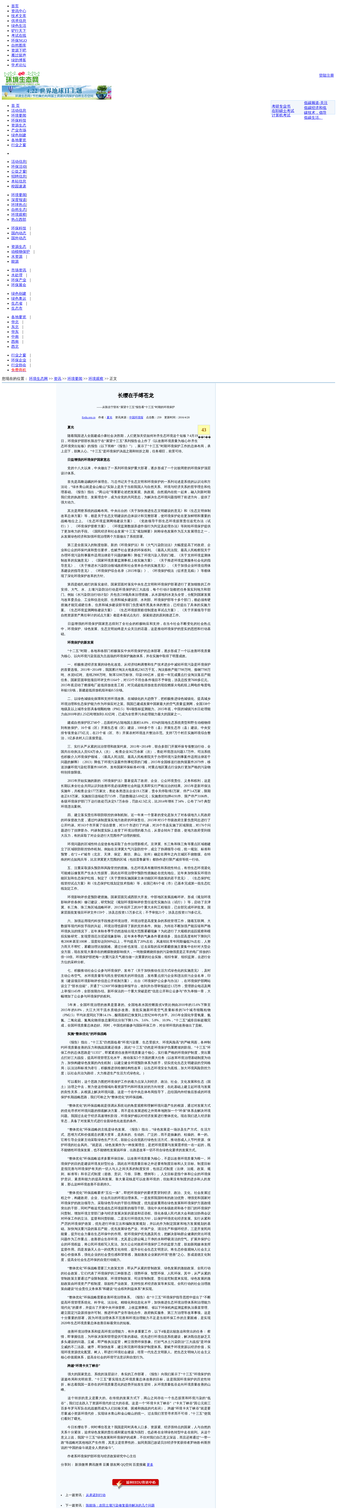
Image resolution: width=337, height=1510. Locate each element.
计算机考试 (281, 115)
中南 (15, 337)
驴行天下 (18, 31)
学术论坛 (18, 65)
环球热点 (18, 205)
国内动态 (18, 233)
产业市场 (18, 130)
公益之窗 (18, 171)
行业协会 (18, 365)
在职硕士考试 (283, 111)
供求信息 (18, 21)
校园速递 (18, 186)
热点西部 (18, 219)
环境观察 (18, 215)
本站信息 (18, 181)
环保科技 (18, 120)
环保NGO (19, 40)
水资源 (16, 257)
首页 (15, 6)
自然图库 (18, 45)
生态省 (16, 303)
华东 (15, 332)
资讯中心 (18, 11)
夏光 (109, 417)
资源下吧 (18, 50)
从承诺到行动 (96, 1495)
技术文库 (18, 16)
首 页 (15, 106)
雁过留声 (18, 55)
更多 (150, 1464)
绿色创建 (18, 135)
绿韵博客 (18, 60)
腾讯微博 (95, 1464)
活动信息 (18, 110)
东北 (15, 327)
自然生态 (18, 210)
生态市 (16, 308)
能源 (15, 261)
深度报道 (18, 200)
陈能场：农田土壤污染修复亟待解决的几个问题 (120, 1505)
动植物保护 (20, 252)
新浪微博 (81, 1464)
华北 (15, 322)
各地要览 (18, 140)
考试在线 (18, 35)
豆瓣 (106, 1464)
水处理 (16, 275)
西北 (15, 346)
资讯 (57, 379)
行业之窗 (18, 145)
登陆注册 (326, 75)
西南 (15, 342)
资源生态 (18, 125)
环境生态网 (38, 379)
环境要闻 (18, 115)
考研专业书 (281, 106)
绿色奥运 (18, 298)
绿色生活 (18, 26)
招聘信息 (18, 176)
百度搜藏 (139, 1464)
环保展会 (18, 285)
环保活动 (18, 167)
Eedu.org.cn (88, 417)
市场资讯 (18, 270)
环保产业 (18, 280)
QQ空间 (126, 1464)
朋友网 (115, 1464)
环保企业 (18, 360)
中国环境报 (136, 417)
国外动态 (18, 238)
